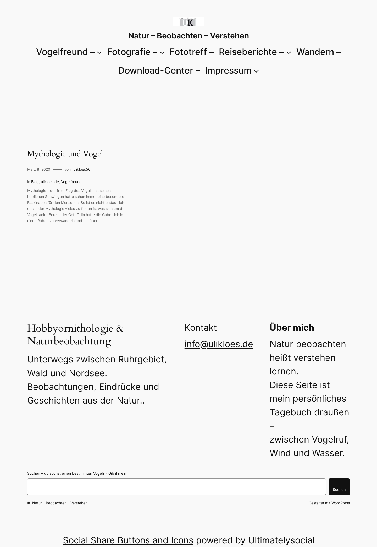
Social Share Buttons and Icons (128, 540)
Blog (35, 181)
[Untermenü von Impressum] (256, 70)
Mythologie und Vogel (65, 154)
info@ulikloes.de (219, 344)
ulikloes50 (82, 169)
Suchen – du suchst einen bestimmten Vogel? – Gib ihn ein (76, 473)
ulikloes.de (50, 181)
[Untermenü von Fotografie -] (162, 51)
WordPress (340, 503)
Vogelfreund (71, 181)
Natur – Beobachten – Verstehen (188, 35)
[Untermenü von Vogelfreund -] (99, 51)
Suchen (339, 489)
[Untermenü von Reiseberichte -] (288, 51)
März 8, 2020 (38, 169)
